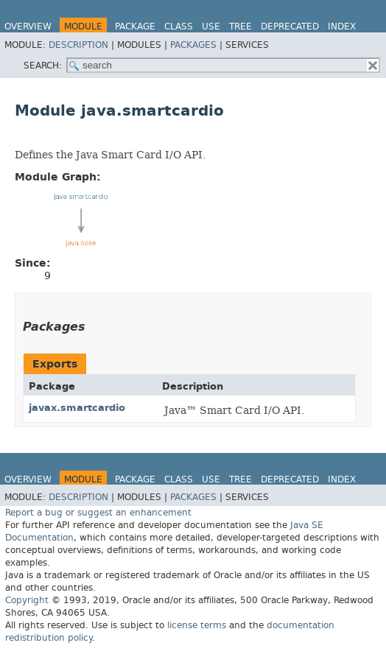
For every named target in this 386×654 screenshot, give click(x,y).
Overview (28, 26)
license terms (196, 625)
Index (342, 26)
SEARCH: (43, 65)
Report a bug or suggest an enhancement (98, 512)
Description (78, 45)
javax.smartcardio (77, 407)
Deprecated (290, 26)
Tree (240, 26)
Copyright (27, 600)
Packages (193, 45)
